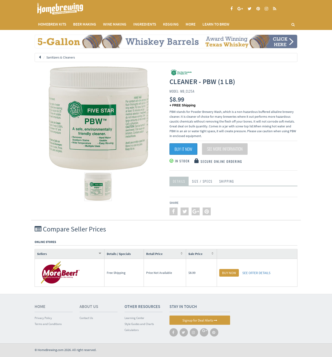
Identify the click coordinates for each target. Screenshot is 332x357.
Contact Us (86, 318)
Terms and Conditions (48, 324)
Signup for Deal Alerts (199, 320)
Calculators (132, 330)
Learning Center (134, 318)
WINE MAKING (114, 24)
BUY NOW (229, 273)
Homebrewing (67, 8)
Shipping (226, 181)
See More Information (225, 149)
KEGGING (171, 24)
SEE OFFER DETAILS (256, 273)
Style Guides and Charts (139, 324)
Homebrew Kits (52, 24)
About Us (89, 306)
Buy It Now (183, 149)
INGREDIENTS (144, 24)
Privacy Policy (43, 318)
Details (179, 181)
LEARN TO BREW (215, 24)
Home (40, 306)
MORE (191, 24)
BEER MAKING (84, 24)
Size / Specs (202, 181)
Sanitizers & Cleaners (60, 57)
